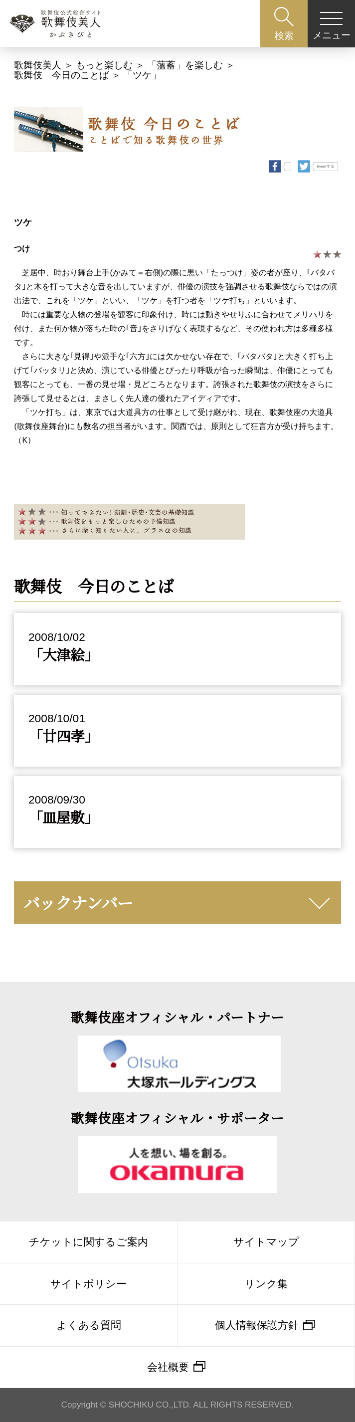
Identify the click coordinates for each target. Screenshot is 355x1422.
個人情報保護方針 (257, 1325)
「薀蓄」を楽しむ (185, 60)
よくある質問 (88, 1325)
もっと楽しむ (104, 60)
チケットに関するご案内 (88, 1241)
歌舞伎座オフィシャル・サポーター (177, 1117)
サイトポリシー (88, 1283)
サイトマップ (266, 1241)
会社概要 (168, 1367)
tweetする (325, 161)
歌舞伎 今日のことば (61, 70)
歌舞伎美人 (37, 60)
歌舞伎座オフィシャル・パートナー (177, 1016)
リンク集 (266, 1283)
